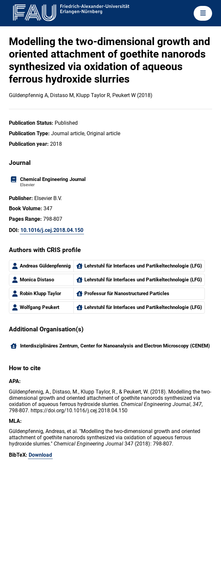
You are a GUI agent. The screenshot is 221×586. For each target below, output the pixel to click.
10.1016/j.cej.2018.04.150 (51, 230)
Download (40, 455)
